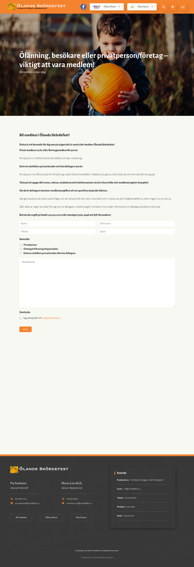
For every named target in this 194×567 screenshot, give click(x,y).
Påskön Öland (106, 7)
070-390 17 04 (18, 499)
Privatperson (30, 245)
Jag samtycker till (41, 318)
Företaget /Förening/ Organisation (41, 249)
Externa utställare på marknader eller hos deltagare (49, 253)
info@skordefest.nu (132, 489)
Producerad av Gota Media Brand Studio (97, 557)
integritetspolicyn (51, 318)
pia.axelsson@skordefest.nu (25, 503)
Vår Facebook (21, 517)
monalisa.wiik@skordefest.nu (76, 503)
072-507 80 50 (69, 499)
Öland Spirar (142, 7)
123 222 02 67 (128, 516)
